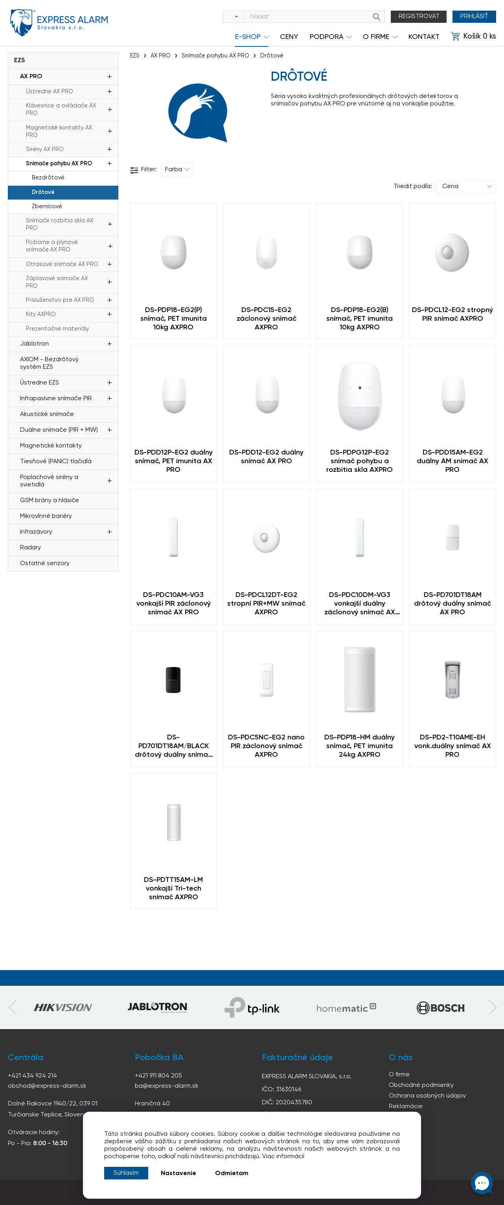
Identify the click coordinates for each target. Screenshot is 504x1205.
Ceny (289, 37)
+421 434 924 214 (32, 1076)
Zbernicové (47, 206)
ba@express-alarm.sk (167, 1086)
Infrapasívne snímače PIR (56, 399)
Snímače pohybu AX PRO (59, 163)
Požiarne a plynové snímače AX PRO (52, 246)
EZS (19, 60)
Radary (30, 548)
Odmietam (231, 1173)
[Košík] (473, 37)
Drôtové (43, 192)
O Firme (376, 37)
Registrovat (419, 16)
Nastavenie (178, 1173)
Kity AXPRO (41, 314)
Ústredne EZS (39, 383)
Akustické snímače (47, 414)
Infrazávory (36, 532)
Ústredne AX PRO (49, 91)
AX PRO (31, 77)
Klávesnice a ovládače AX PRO (61, 109)
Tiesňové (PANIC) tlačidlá (56, 461)
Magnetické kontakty (51, 446)
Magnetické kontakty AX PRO (59, 131)
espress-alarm (59, 23)
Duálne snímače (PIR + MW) (59, 430)
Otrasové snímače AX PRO (62, 264)
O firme (399, 1075)
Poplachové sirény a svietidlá (49, 481)
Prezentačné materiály (57, 329)
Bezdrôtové (48, 178)
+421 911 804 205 (158, 1076)
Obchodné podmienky (421, 1085)
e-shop (248, 37)
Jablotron (34, 344)
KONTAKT (424, 37)
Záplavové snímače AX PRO (57, 282)
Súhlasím (126, 1173)
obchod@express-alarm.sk (47, 1086)
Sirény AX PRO (45, 149)
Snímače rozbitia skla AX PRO (59, 224)
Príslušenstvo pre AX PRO (60, 300)
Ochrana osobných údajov (427, 1096)
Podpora (327, 37)
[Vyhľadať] (235, 17)
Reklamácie (406, 1106)
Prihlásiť (474, 16)
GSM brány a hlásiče (49, 500)
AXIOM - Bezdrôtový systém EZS (49, 363)
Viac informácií (283, 1156)
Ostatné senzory (45, 563)
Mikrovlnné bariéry (46, 516)
